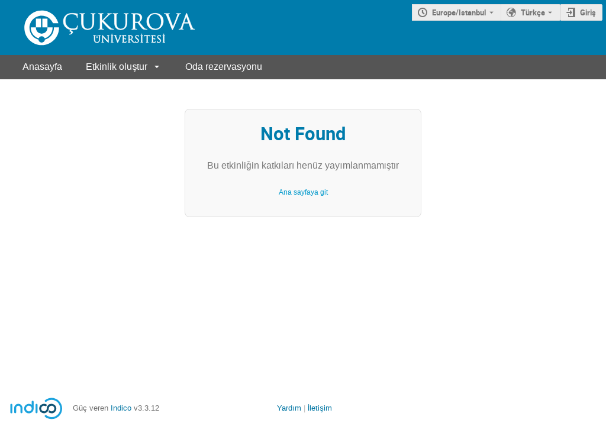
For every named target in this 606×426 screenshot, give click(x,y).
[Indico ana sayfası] (97, 27)
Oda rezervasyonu (223, 66)
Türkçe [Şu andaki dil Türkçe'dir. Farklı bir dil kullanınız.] (533, 12)
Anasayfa (42, 66)
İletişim (320, 408)
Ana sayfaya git (303, 192)
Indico (121, 408)
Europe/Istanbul (459, 12)
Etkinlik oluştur (116, 66)
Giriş (588, 12)
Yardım (289, 408)
